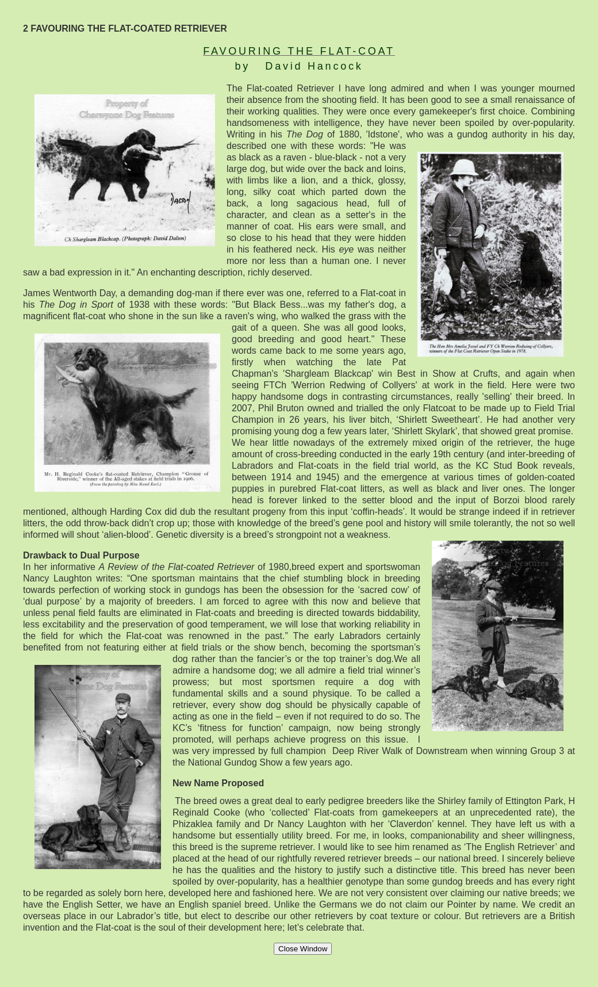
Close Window (302, 948)
